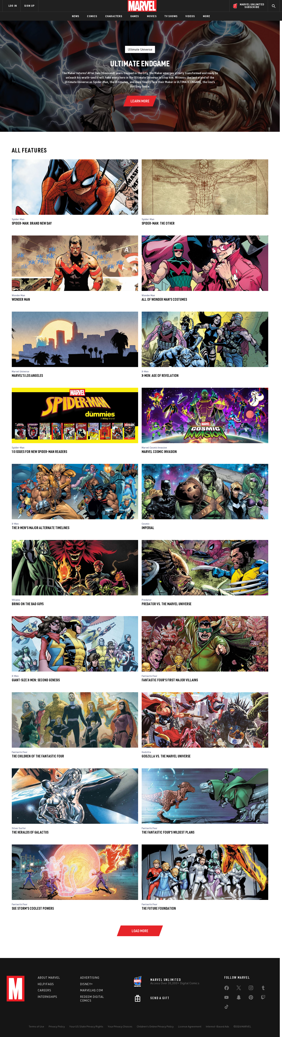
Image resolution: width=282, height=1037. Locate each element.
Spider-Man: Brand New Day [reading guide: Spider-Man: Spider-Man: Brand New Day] (32, 223)
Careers (44, 990)
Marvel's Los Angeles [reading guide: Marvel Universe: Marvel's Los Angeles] (27, 375)
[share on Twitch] (263, 998)
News (75, 16)
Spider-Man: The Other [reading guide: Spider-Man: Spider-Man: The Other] (158, 223)
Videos (190, 16)
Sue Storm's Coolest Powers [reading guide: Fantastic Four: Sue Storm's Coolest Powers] (33, 908)
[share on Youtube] (226, 998)
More (206, 16)
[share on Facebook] (226, 989)
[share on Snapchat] (238, 998)
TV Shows (171, 16)
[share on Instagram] (251, 988)
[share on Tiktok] (226, 1007)
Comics (92, 16)
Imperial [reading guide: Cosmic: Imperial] (148, 527)
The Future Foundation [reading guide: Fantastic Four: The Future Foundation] (159, 908)
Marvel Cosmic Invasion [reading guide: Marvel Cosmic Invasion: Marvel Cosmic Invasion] (159, 451)
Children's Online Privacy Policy (155, 1026)
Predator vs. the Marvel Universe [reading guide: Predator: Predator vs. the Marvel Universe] (166, 603)
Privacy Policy (57, 1026)
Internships (47, 996)
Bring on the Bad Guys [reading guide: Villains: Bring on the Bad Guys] (28, 603)
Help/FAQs (46, 984)
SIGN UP (29, 5)
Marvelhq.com (91, 990)
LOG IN (12, 5)
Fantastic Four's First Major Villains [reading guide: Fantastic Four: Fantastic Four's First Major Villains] (170, 680)
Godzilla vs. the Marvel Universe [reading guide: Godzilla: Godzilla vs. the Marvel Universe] (166, 756)
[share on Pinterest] (251, 998)
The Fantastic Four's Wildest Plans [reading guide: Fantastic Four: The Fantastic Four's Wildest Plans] (168, 832)
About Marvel (49, 977)
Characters (113, 16)
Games (134, 16)
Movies (152, 16)
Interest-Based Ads (217, 1026)
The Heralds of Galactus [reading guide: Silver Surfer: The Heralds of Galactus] (30, 832)
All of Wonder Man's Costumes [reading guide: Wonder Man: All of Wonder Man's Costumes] (164, 299)
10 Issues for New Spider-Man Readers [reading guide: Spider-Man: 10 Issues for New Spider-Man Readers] (39, 451)
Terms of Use (36, 1026)
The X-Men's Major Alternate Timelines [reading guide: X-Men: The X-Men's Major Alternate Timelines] (40, 527)
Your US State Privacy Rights (86, 1026)
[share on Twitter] (238, 988)
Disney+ (86, 984)
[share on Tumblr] (263, 988)
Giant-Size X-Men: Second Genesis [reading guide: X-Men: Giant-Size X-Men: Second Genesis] (36, 680)
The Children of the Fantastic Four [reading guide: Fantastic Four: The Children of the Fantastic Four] (38, 756)
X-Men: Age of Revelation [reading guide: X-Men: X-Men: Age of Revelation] (160, 375)
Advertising (89, 977)
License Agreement (189, 1026)
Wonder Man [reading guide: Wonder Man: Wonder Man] (21, 299)
